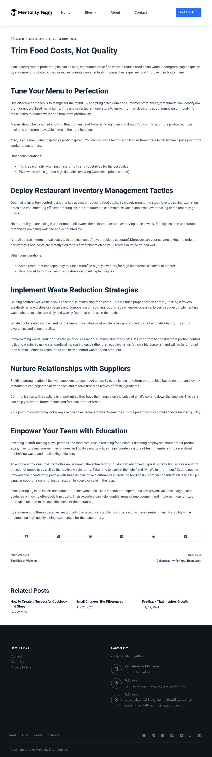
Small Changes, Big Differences (99, 601)
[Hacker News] (185, 536)
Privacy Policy (21, 667)
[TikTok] (190, 735)
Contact (141, 12)
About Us (17, 662)
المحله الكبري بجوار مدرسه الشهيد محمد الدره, (156, 686)
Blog (91, 12)
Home (66, 12)
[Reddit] (154, 536)
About (115, 12)
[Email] (171, 735)
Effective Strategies (62, 39)
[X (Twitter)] (58, 536)
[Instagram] (162, 735)
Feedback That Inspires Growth (165, 601)
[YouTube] (181, 735)
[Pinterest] (90, 536)
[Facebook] (26, 536)
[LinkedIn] (122, 536)
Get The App (188, 12)
